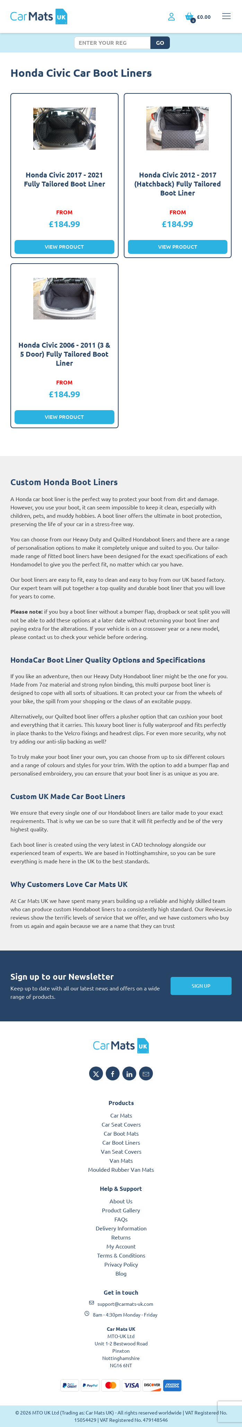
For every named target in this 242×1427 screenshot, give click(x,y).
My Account (121, 1246)
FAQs (121, 1219)
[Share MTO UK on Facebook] (113, 1073)
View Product (64, 246)
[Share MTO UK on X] (96, 1073)
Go (160, 42)
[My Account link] (171, 17)
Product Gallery (121, 1209)
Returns (121, 1237)
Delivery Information (121, 1228)
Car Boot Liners (121, 1142)
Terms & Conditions (121, 1255)
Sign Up (201, 985)
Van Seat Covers (121, 1151)
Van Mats (121, 1160)
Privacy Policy (121, 1264)
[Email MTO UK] (146, 1073)
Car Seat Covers (121, 1124)
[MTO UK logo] (121, 1046)
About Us (121, 1200)
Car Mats (121, 1115)
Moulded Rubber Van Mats (121, 1169)
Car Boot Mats (121, 1133)
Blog (121, 1273)
